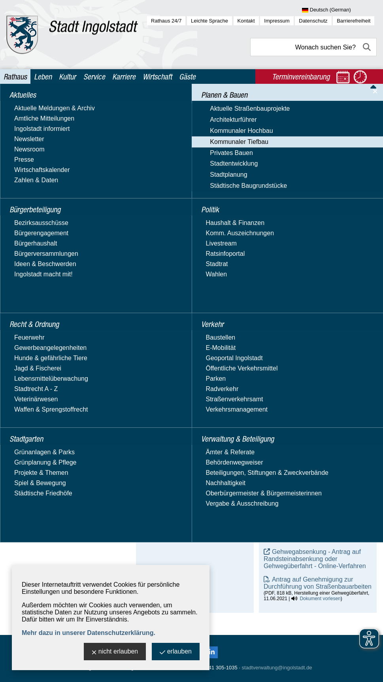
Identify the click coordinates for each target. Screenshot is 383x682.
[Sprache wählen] (339, 10)
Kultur (67, 76)
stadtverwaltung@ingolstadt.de (277, 668)
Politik (19, 307)
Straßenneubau (40, 215)
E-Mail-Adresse (162, 496)
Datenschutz (313, 21)
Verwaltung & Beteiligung (46, 368)
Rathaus (15, 76)
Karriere (124, 76)
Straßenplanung (40, 226)
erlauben (176, 652)
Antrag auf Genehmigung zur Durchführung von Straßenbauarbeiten (318, 583)
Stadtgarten (26, 337)
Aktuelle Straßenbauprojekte (50, 147)
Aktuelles (23, 103)
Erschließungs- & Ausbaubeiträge (65, 203)
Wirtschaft (157, 76)
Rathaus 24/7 (166, 21)
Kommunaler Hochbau (41, 169)
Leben (43, 76)
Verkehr (21, 353)
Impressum (276, 21)
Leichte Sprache (209, 21)
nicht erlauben (115, 652)
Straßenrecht (36, 237)
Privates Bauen (31, 259)
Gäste (187, 76)
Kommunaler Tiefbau (39, 181)
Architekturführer (33, 158)
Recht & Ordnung (34, 322)
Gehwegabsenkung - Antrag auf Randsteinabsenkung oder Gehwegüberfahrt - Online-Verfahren (315, 558)
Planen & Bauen (33, 133)
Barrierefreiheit (353, 21)
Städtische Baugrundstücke (48, 294)
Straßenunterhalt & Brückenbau (62, 248)
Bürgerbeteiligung (35, 118)
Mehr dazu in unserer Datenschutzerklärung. (88, 632)
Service (94, 76)
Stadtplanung (28, 282)
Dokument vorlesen (320, 517)
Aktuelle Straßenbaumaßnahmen (64, 192)
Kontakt (246, 21)
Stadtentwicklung (34, 271)
